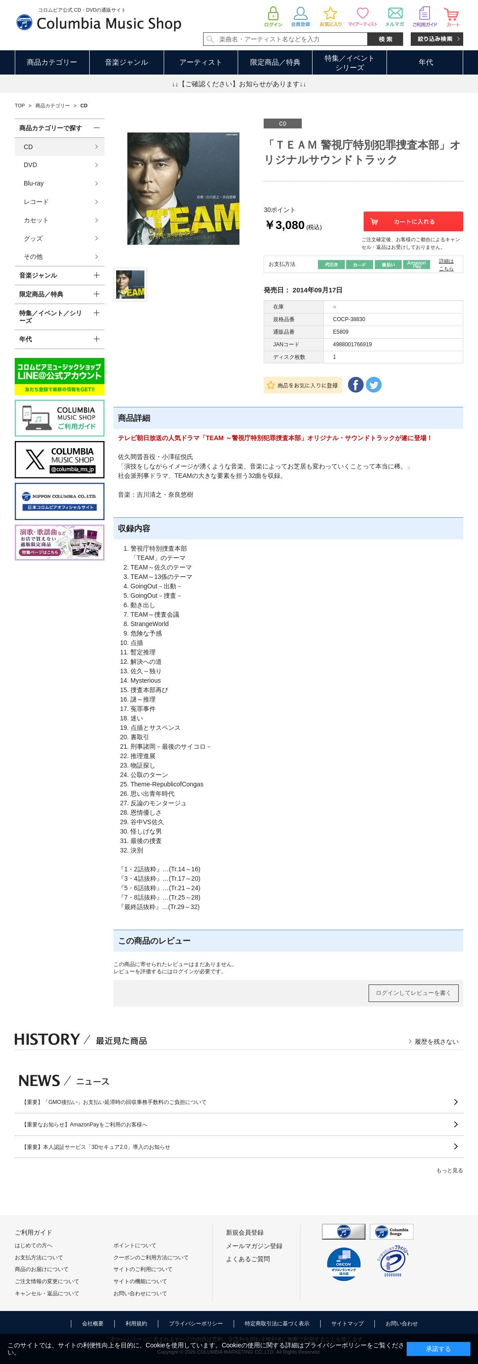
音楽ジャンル (126, 62)
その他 (33, 256)
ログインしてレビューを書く (414, 992)
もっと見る (449, 1170)
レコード (36, 201)
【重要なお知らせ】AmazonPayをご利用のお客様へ (85, 1124)
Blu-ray (33, 183)
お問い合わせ (402, 1323)
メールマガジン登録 (254, 1245)
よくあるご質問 (248, 1258)
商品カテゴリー (52, 62)
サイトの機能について (140, 1281)
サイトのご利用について (143, 1269)
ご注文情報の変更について (47, 1281)
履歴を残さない (437, 1041)
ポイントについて (134, 1245)
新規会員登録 (245, 1232)
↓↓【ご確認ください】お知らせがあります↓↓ (239, 84)
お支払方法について (39, 1257)
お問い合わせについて (140, 1293)
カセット (36, 220)
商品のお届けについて (42, 1269)
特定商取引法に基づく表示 (277, 1323)
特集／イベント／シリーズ (50, 316)
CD (28, 146)
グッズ (33, 238)
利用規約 (136, 1323)
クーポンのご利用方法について (151, 1257)
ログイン (183, 971)
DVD (30, 164)
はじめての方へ (33, 1245)
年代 (426, 62)
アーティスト (200, 62)
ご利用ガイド (33, 1232)
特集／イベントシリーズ (350, 62)
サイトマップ (347, 1323)
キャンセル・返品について (47, 1293)
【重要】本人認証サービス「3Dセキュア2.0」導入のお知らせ (96, 1147)
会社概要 (93, 1323)
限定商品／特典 (275, 62)
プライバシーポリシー (196, 1323)
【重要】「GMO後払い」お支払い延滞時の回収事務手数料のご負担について (114, 1102)
